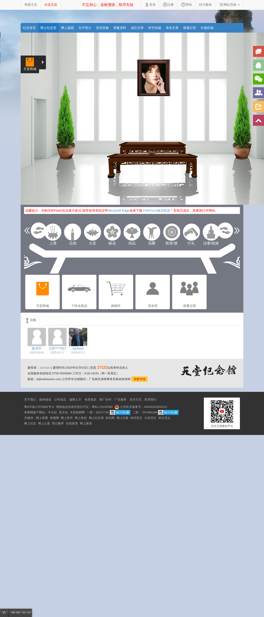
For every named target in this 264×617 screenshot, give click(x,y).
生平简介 (85, 28)
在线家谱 (72, 423)
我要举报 (140, 379)
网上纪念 (30, 423)
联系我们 (151, 399)
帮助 (186, 4)
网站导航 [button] (229, 4)
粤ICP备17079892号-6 (39, 407)
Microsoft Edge (118, 210)
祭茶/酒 (171, 232)
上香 (53, 232)
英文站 (63, 412)
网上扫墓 (123, 418)
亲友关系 (172, 28)
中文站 (52, 412)
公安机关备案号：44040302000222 (141, 407)
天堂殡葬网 (77, 412)
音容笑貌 (102, 28)
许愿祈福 (207, 28)
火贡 (92, 232)
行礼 (191, 232)
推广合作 (105, 399)
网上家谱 (86, 423)
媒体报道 (45, 399)
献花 (112, 232)
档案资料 (119, 28)
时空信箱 (154, 28)
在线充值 (50, 4)
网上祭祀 (81, 418)
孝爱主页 (30, 4)
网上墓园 (67, 28)
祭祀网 (110, 418)
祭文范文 (164, 418)
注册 (168, 4)
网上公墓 (44, 423)
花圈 (151, 232)
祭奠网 (54, 418)
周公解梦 (58, 423)
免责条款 (90, 399)
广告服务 (120, 399)
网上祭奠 (42, 418)
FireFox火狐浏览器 (156, 210)
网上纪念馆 (96, 418)
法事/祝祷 (211, 232)
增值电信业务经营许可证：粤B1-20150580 (84, 407)
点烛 (72, 232)
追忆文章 (137, 28)
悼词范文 (136, 418)
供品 (132, 232)
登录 (150, 4)
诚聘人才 (75, 399)
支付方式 (135, 399)
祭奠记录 (189, 28)
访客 (30, 320)
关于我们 (30, 399)
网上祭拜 (67, 418)
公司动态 (60, 399)
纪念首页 (29, 28)
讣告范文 (150, 418)
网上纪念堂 (48, 28)
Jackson (45, 367)
